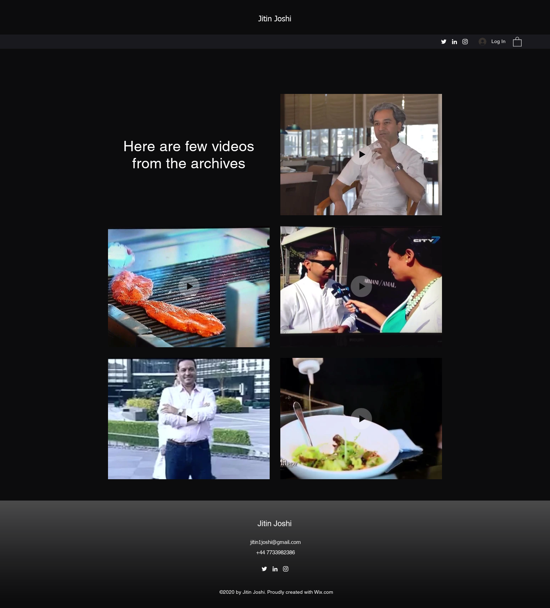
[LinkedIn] (454, 41)
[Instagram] (465, 41)
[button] (517, 41)
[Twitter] (443, 41)
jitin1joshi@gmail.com (275, 542)
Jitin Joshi (276, 19)
